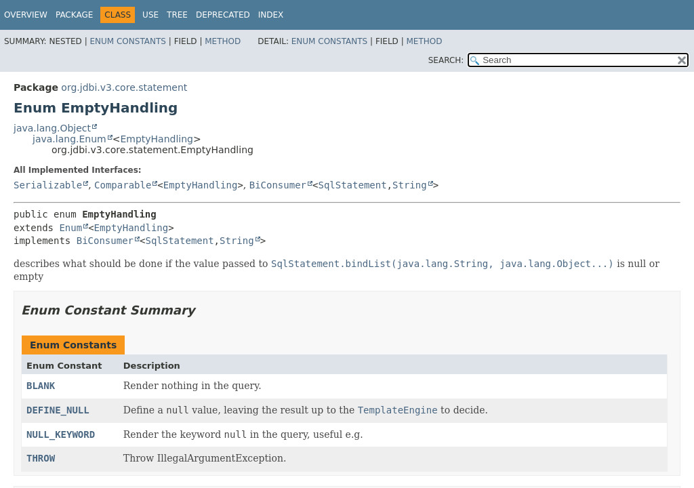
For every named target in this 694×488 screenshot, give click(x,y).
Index (271, 15)
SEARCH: (446, 60)
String (409, 185)
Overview (25, 15)
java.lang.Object (52, 128)
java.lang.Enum (69, 139)
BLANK (40, 385)
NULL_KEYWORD (60, 434)
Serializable (48, 185)
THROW (40, 458)
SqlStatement (352, 185)
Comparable (122, 185)
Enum (70, 227)
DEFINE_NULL (57, 410)
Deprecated (223, 15)
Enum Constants (127, 41)
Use (150, 15)
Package (74, 15)
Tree (177, 15)
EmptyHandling (156, 139)
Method (223, 41)
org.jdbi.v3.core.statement (124, 87)
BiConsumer (277, 185)
